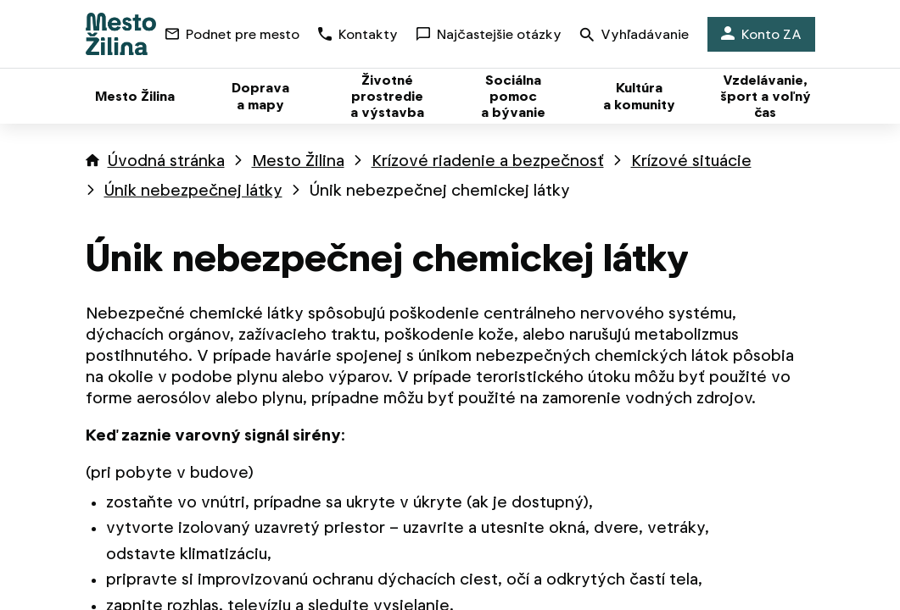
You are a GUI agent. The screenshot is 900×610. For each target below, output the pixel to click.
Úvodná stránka (166, 160)
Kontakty (358, 34)
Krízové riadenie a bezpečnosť (488, 160)
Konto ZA (761, 34)
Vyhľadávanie (634, 36)
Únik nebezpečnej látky (193, 190)
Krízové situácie (691, 160)
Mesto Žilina (298, 160)
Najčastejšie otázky (489, 34)
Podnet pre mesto (232, 34)
